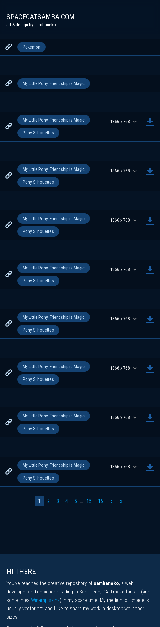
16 (100, 501)
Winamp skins (45, 600)
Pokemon (31, 47)
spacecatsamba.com (40, 17)
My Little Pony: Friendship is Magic (54, 83)
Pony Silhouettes (38, 132)
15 (88, 501)
